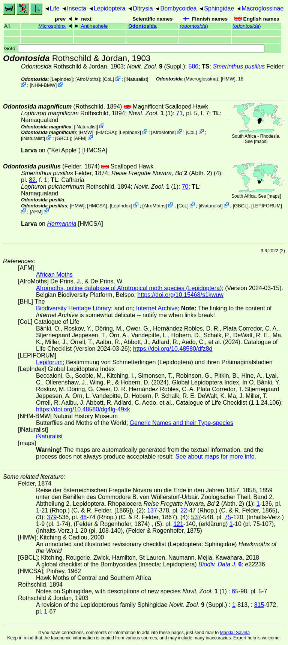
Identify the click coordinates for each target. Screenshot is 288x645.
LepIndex (62, 79)
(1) (150, 113)
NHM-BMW (43, 85)
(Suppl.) (156, 66)
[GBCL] (63, 138)
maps (260, 141)
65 (235, 591)
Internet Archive (157, 308)
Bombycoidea (178, 8)
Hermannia (61, 223)
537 (196, 517)
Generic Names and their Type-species (181, 423)
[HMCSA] (106, 132)
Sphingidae (219, 8)
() (194, 26)
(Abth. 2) (161, 173)
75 (228, 517)
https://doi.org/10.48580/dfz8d (173, 349)
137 (152, 510)
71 (179, 113)
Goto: (134, 48)
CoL (108, 79)
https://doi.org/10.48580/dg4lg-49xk (83, 409)
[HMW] (228, 79)
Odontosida (142, 26)
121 (178, 524)
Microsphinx (52, 26)
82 (32, 180)
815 (259, 605)
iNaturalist (136, 79)
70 (185, 186)
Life (55, 8)
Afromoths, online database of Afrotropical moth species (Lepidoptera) (129, 288)
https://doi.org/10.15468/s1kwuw (180, 295)
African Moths (54, 274)
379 (51, 517)
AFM (80, 138)
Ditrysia (143, 8)
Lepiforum (49, 362)
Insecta (76, 8)
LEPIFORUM (266, 206)
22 (183, 510)
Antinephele (94, 26)
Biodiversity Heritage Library (73, 308)
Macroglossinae (263, 8)
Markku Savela (234, 632)
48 (83, 517)
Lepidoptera (110, 8)
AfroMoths (88, 79)
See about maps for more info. (216, 456)
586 (193, 66)
